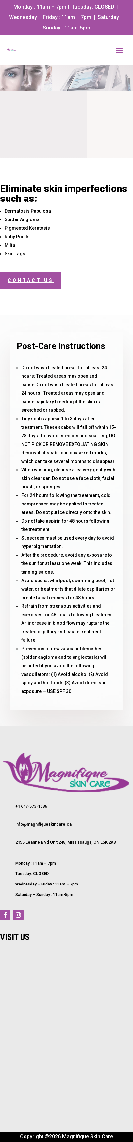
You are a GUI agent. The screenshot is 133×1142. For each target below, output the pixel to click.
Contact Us (31, 280)
